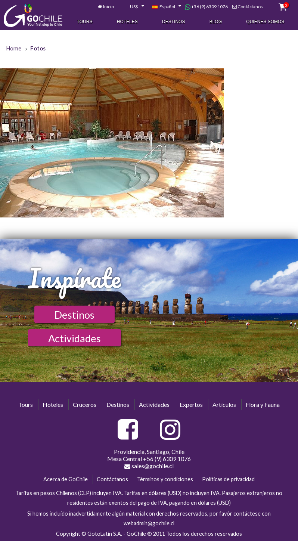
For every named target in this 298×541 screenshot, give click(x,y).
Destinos (173, 21)
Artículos (224, 404)
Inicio (108, 6)
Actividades (74, 338)
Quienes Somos (265, 21)
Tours (85, 21)
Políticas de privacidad (228, 479)
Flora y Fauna (263, 404)
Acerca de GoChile (65, 479)
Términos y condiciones (165, 479)
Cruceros (84, 404)
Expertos (191, 404)
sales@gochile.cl (149, 466)
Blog (215, 21)
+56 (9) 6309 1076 (206, 7)
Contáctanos (250, 6)
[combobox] (133, 6)
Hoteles (127, 21)
